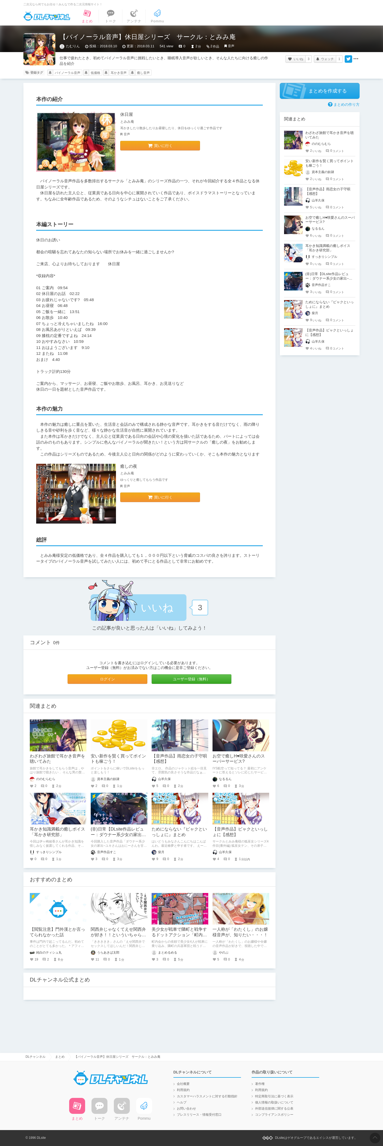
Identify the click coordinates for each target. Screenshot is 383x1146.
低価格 (95, 73)
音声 (231, 46)
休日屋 (126, 114)
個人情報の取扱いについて (274, 1102)
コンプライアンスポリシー (274, 1114)
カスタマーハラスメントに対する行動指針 (207, 1096)
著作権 (260, 1084)
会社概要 (183, 1084)
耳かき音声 (119, 73)
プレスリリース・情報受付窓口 (199, 1114)
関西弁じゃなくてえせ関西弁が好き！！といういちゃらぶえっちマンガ (118, 935)
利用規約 (183, 1090)
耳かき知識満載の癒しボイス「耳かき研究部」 (327, 248)
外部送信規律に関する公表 (274, 1108)
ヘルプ (181, 1102)
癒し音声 (143, 73)
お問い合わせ (186, 1108)
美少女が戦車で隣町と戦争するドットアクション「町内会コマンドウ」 (179, 935)
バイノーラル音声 (67, 73)
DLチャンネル (46, 16)
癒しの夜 (128, 466)
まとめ (60, 1057)
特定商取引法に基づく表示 (274, 1096)
